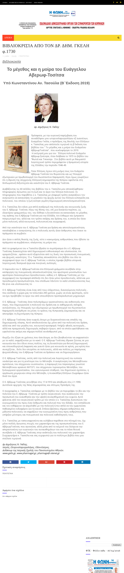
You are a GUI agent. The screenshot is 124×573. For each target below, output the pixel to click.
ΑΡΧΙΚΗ (4, 3)
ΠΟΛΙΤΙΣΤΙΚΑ (24, 58)
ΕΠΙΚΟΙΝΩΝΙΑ (38, 3)
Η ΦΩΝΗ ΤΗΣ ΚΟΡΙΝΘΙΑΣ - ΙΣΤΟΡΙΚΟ (20, 3)
